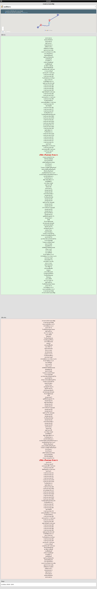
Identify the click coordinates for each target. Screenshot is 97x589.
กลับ (1, 1)
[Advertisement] (42, 305)
